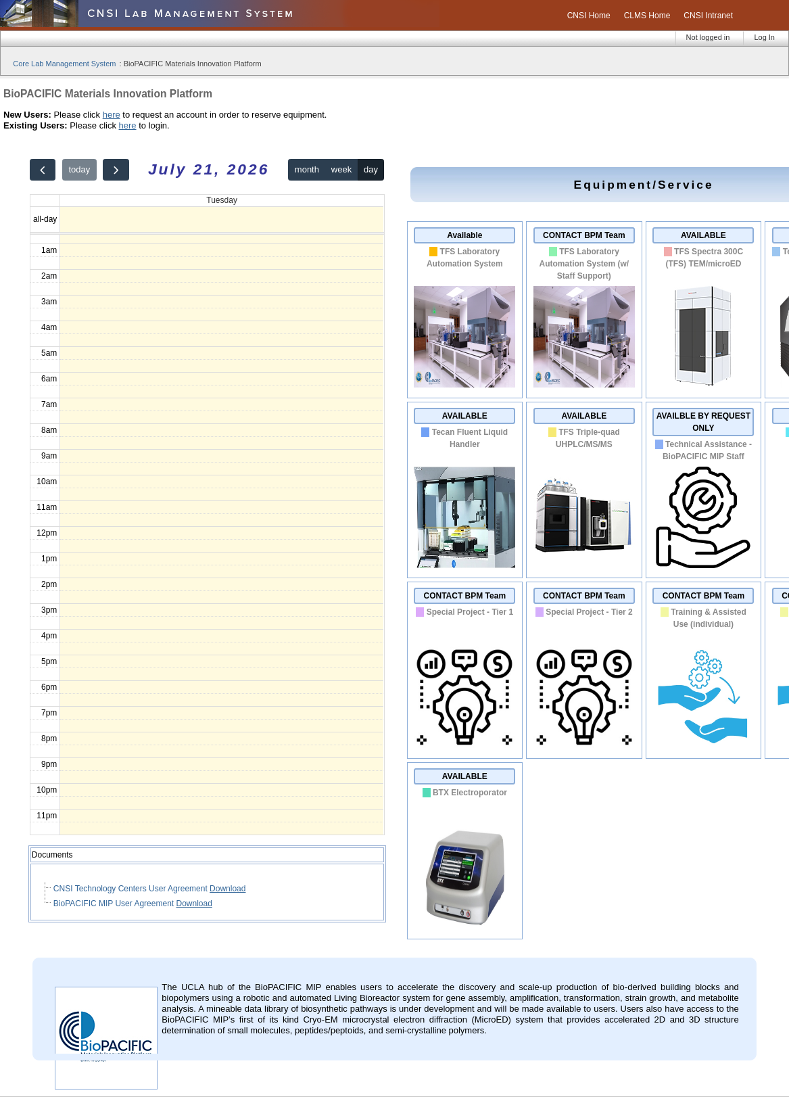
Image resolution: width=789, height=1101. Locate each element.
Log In (764, 37)
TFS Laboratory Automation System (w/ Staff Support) (584, 264)
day (371, 169)
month (307, 169)
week (341, 169)
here (111, 115)
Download (227, 888)
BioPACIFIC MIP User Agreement (114, 903)
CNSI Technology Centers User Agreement (131, 888)
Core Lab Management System (64, 64)
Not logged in (708, 37)
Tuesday (221, 200)
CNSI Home (589, 15)
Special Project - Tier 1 (470, 612)
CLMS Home (647, 15)
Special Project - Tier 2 (589, 612)
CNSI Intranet (708, 15)
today (79, 169)
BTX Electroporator (470, 792)
